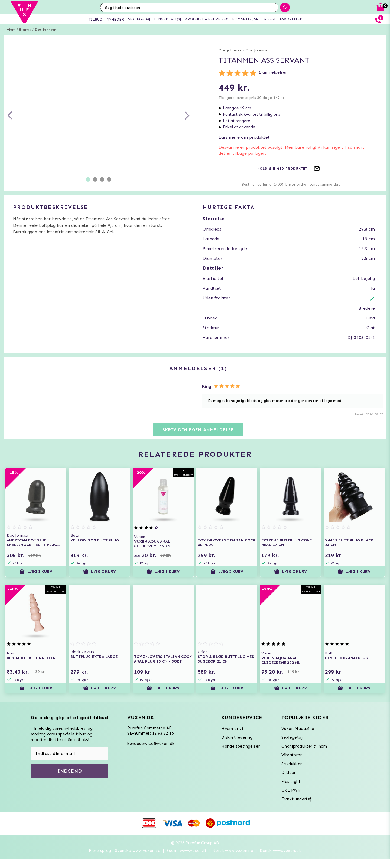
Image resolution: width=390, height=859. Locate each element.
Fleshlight (290, 781)
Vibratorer (291, 755)
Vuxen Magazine (297, 728)
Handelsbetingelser (240, 746)
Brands (25, 29)
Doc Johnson (257, 50)
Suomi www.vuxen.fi (186, 850)
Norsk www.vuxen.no (232, 850)
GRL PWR (291, 790)
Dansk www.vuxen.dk (280, 850)
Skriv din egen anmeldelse (198, 429)
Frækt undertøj (296, 799)
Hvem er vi (232, 728)
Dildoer (288, 772)
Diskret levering (236, 737)
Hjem (11, 29)
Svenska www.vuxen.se (137, 850)
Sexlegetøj (292, 737)
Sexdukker (291, 763)
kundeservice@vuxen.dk (150, 743)
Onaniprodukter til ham (304, 746)
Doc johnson (45, 29)
